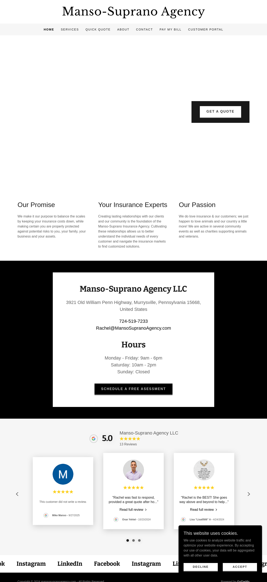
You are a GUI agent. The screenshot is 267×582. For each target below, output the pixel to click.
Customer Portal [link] (205, 29)
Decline (200, 566)
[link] (133, 14)
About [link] (123, 29)
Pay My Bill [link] (170, 29)
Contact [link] (144, 29)
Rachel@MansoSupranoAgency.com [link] (133, 328)
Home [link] (49, 29)
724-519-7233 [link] (133, 321)
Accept (240, 566)
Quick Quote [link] (98, 29)
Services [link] (70, 29)
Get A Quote (220, 111)
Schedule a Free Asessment (133, 389)
